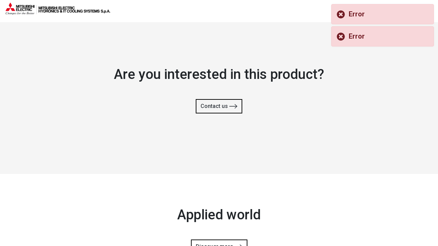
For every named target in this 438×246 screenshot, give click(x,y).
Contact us (219, 106)
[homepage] (57, 12)
